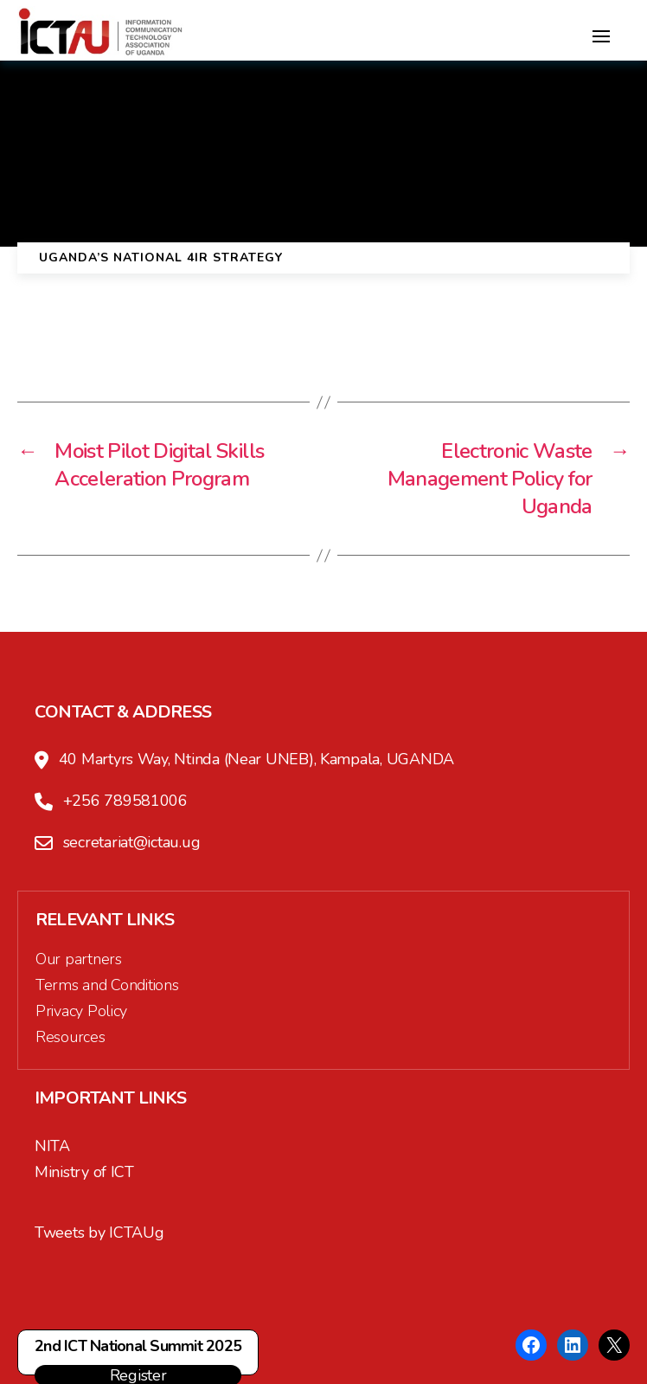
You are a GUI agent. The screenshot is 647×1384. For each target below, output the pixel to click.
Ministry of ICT (84, 1172)
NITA (52, 1146)
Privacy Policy (81, 1011)
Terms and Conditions (107, 985)
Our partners (78, 959)
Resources (70, 1037)
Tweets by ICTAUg (99, 1232)
